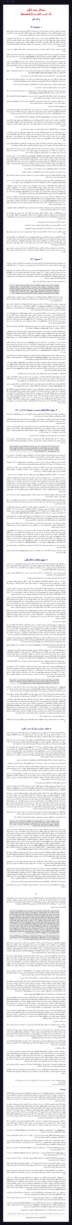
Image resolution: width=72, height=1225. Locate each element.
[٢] (65, 1121)
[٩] (65, 1163)
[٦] (65, 1147)
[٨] (65, 1158)
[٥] (65, 1140)
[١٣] (64, 1210)
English (13, 1)
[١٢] (64, 1197)
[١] (65, 1093)
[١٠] (64, 1170)
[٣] (65, 1130)
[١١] (64, 1177)
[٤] (65, 1135)
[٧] (65, 1152)
